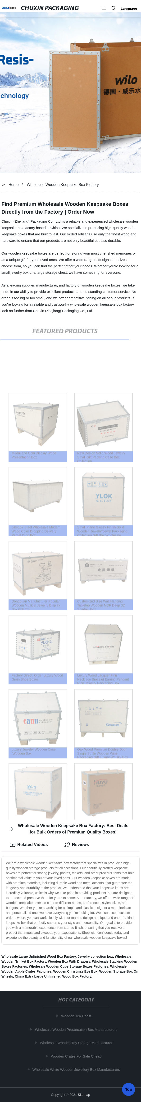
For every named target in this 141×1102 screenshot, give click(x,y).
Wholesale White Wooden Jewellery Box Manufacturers (77, 1069)
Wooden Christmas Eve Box (75, 971)
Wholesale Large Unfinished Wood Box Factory (38, 956)
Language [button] (129, 8)
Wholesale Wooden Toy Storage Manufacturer (77, 1043)
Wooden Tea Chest (77, 1016)
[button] (104, 8)
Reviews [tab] (76, 845)
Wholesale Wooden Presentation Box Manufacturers (77, 1029)
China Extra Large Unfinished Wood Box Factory (53, 976)
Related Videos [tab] (29, 845)
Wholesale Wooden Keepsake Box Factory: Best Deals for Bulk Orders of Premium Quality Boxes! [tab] (69, 828)
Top (128, 1089)
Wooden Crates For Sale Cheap (77, 1056)
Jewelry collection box (95, 956)
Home (14, 185)
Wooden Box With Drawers (69, 961)
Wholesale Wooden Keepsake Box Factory (63, 185)
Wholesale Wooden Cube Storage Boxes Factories (68, 966)
